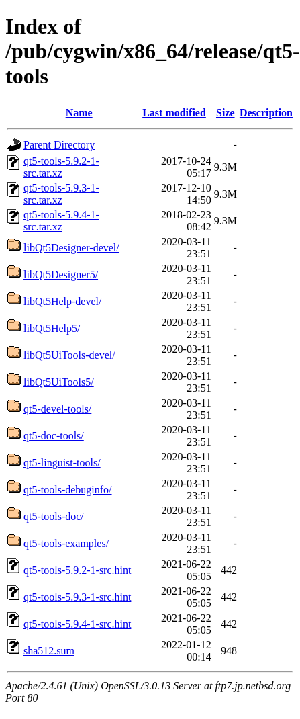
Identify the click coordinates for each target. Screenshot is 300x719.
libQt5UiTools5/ (58, 382)
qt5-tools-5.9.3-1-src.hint (77, 597)
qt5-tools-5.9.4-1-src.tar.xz (61, 220)
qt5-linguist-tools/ (62, 462)
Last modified (174, 112)
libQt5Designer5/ (60, 274)
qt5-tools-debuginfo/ (67, 489)
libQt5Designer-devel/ (71, 247)
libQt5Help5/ (51, 328)
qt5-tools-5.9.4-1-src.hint (77, 624)
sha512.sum (48, 651)
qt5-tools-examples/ (66, 543)
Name (79, 112)
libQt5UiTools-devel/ (69, 355)
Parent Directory (59, 145)
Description (266, 112)
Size (225, 112)
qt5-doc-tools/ (53, 435)
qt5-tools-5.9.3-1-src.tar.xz (61, 194)
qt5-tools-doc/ (53, 516)
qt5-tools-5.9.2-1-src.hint (77, 570)
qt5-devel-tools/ (57, 409)
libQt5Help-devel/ (62, 301)
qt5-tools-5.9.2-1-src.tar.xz (61, 167)
